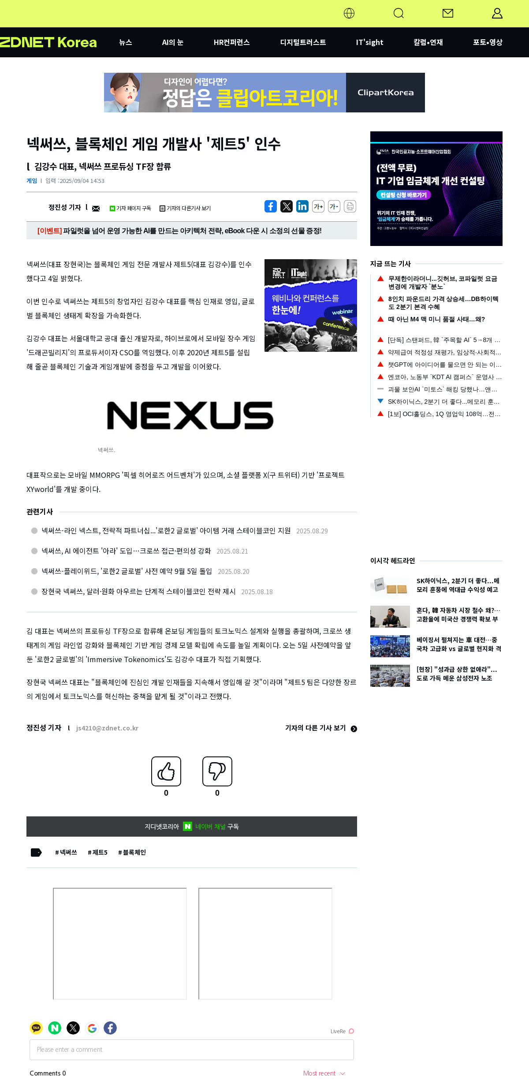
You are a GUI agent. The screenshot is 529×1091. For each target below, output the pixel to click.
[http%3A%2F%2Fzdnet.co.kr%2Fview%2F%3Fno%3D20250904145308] (302, 206)
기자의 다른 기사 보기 (321, 727)
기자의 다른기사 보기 (185, 208)
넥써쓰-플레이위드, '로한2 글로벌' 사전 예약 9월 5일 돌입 (126, 571)
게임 (31, 180)
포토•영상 (488, 42)
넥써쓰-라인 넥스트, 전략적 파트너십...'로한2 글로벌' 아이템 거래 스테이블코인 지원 (166, 530)
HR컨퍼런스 (232, 42)
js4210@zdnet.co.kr (107, 727)
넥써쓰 (68, 852)
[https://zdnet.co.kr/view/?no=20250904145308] (270, 206)
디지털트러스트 (303, 42)
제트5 (100, 852)
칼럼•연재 (428, 42)
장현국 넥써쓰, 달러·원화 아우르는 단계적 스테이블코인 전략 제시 (138, 591)
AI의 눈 (173, 42)
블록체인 (134, 852)
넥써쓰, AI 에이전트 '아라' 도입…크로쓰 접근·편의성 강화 (126, 550)
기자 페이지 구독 (130, 208)
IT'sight (370, 42)
